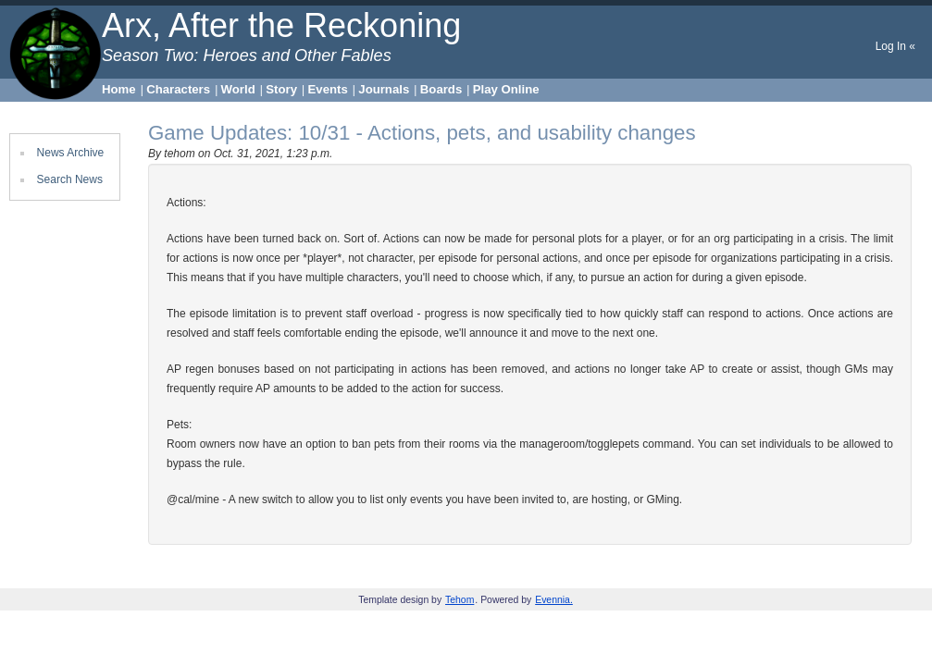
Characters (178, 89)
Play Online (506, 89)
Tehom (459, 600)
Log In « (895, 46)
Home (119, 89)
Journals (383, 89)
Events (328, 89)
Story (281, 89)
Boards (441, 89)
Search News (70, 179)
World (238, 89)
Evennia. (554, 600)
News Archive (71, 152)
